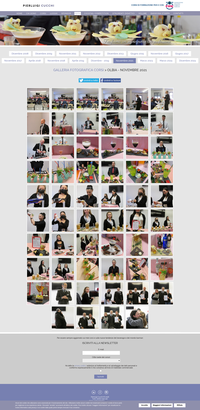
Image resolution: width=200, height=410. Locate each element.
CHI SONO (31, 13)
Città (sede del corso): (101, 357)
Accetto (144, 405)
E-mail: (101, 349)
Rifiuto (180, 405)
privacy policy (80, 366)
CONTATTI (178, 13)
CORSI (43, 13)
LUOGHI (54, 13)
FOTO (77, 13)
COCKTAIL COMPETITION (96, 13)
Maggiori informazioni (162, 405)
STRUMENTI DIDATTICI (123, 13)
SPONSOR (66, 13)
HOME (19, 13)
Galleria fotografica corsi (78, 70)
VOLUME (143, 13)
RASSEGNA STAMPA (160, 13)
